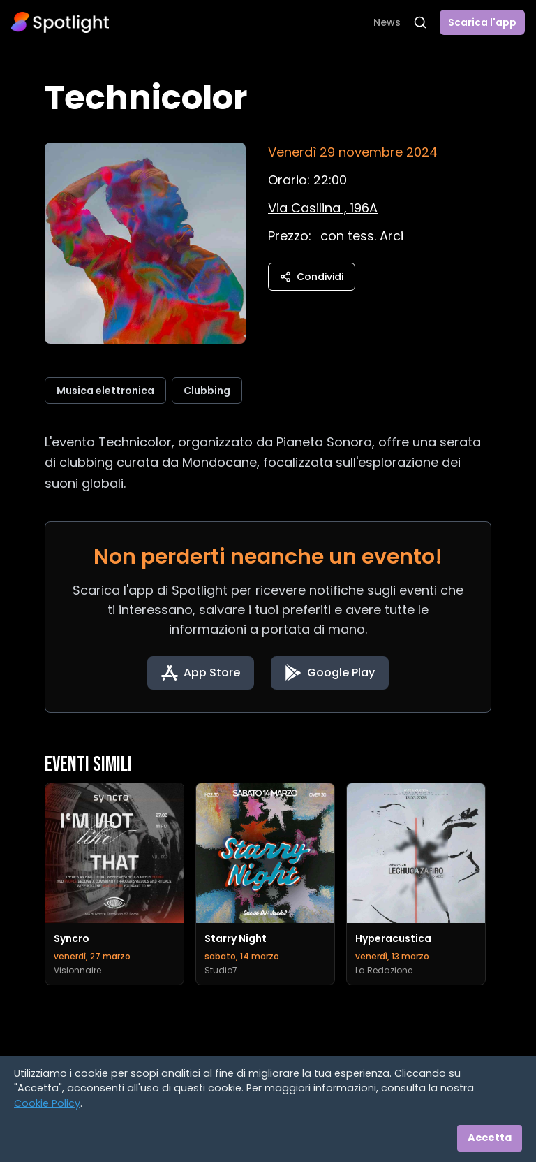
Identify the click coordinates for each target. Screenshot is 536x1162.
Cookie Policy (47, 1103)
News (387, 22)
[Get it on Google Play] (330, 673)
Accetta (490, 1138)
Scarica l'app (482, 22)
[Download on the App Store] (200, 673)
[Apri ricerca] (420, 22)
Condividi (311, 277)
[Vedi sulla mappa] (323, 208)
